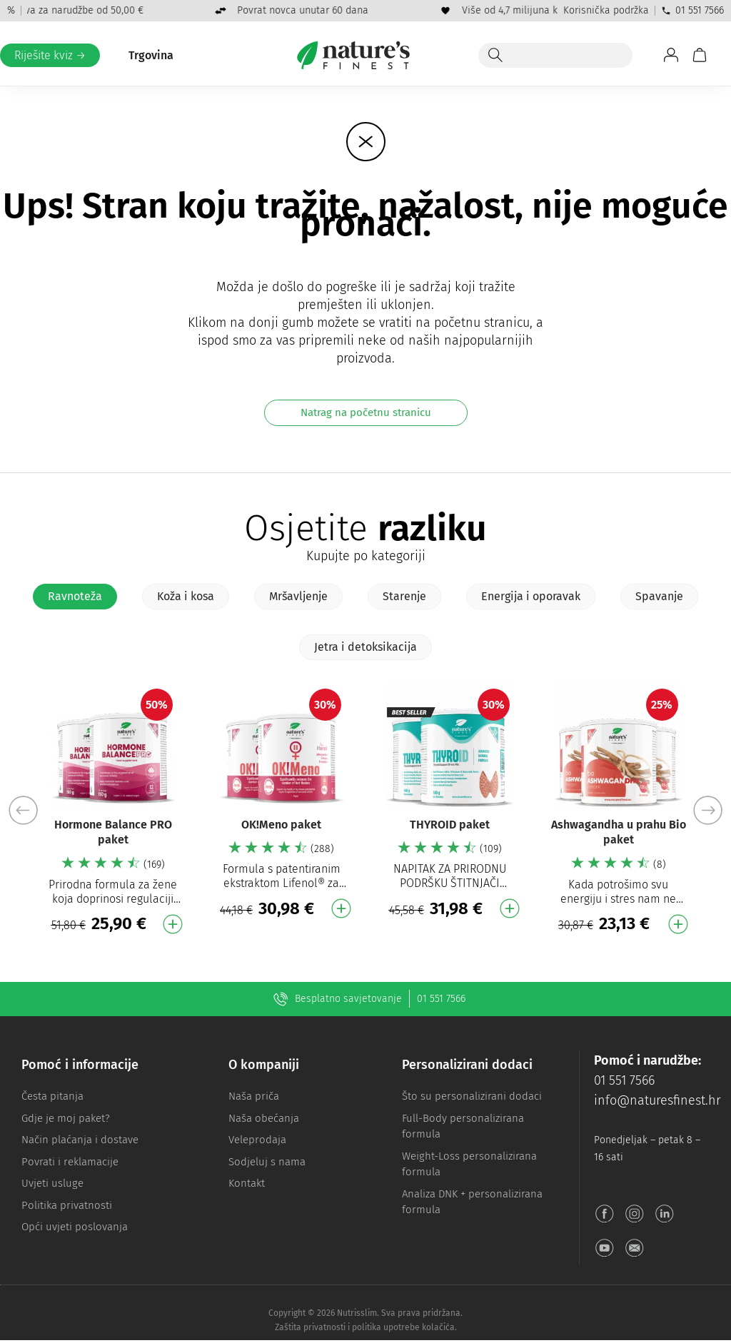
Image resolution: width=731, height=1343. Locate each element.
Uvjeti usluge (52, 1183)
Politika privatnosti (66, 1205)
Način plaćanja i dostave (79, 1139)
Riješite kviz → (50, 55)
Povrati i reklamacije (70, 1161)
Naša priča (253, 1096)
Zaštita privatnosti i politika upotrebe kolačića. (366, 1330)
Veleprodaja (257, 1139)
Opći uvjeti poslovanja (74, 1226)
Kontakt (246, 1183)
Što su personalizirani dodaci (472, 1096)
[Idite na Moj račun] (671, 55)
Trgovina (150, 55)
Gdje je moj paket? (65, 1118)
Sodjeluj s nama (267, 1161)
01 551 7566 (692, 10)
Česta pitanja (52, 1096)
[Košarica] (699, 55)
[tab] (75, 596)
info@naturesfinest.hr (657, 1100)
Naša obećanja (263, 1118)
